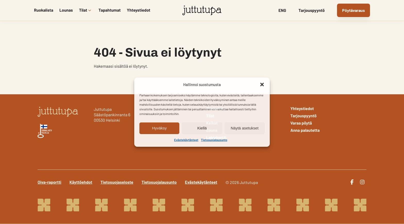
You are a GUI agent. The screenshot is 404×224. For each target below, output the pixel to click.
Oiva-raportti (49, 182)
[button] (262, 84)
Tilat (83, 10)
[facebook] (352, 182)
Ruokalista (43, 10)
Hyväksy (159, 128)
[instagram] (362, 182)
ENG (282, 10)
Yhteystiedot (138, 10)
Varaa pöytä (301, 123)
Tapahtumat (109, 10)
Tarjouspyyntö (312, 10)
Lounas (66, 10)
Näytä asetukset (245, 128)
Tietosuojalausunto (214, 140)
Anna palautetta (305, 130)
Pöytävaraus (353, 10)
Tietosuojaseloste (116, 182)
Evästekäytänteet (186, 140)
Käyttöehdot (81, 182)
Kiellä (202, 128)
